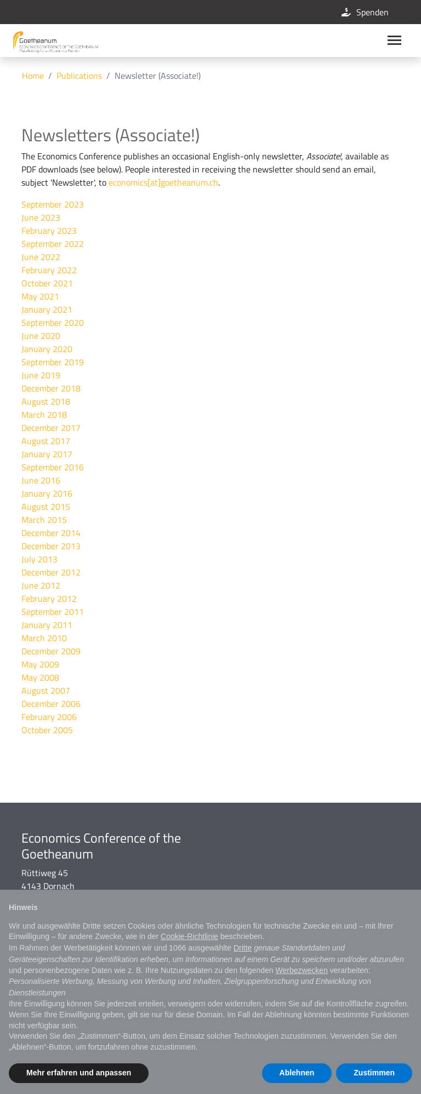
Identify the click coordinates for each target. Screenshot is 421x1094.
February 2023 (49, 230)
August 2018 (45, 401)
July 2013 (39, 559)
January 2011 (46, 624)
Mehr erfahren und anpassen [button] (78, 1072)
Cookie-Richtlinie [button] (189, 936)
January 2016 (46, 493)
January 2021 (46, 309)
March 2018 (44, 414)
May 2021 (40, 296)
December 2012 (51, 572)
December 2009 (51, 651)
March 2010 (44, 637)
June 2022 (40, 256)
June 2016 (40, 480)
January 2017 (46, 453)
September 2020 (52, 322)
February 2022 (49, 270)
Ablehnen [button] (297, 1072)
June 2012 (40, 585)
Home (33, 75)
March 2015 (44, 519)
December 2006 (51, 703)
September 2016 (52, 467)
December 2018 (51, 388)
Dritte (243, 947)
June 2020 (40, 335)
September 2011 (52, 611)
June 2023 (40, 217)
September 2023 (52, 204)
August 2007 (45, 690)
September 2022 (52, 243)
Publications (79, 75)
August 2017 (45, 440)
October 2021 (47, 283)
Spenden (364, 12)
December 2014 (51, 532)
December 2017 (51, 427)
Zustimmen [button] (374, 1072)
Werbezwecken (301, 970)
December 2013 (51, 545)
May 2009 (40, 664)
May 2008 (40, 677)
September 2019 (52, 361)
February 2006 (49, 716)
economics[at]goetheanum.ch (163, 182)
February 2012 (49, 598)
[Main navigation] (394, 40)
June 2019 (40, 375)
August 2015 (45, 506)
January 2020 (46, 348)
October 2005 (47, 729)
